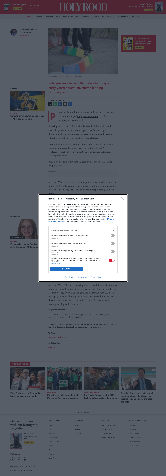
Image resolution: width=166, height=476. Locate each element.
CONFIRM (66, 269)
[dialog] (83, 238)
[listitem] (83, 230)
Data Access (82, 277)
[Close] (123, 199)
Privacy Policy (96, 277)
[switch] (112, 235)
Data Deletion (70, 277)
